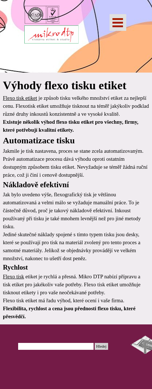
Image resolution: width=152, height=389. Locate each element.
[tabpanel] (76, 198)
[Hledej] (56, 346)
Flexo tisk (13, 276)
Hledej (101, 346)
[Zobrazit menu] (118, 22)
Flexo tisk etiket (20, 98)
